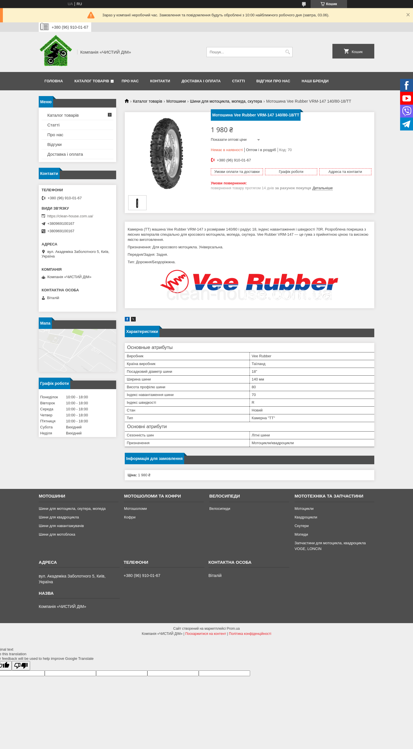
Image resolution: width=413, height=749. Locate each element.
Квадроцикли (306, 517)
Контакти (160, 81)
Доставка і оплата (201, 81)
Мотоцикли (304, 508)
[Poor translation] (21, 665)
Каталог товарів (91, 81)
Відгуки (54, 144)
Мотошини (176, 101)
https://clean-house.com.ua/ (70, 216)
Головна (53, 81)
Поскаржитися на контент (205, 634)
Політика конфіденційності (250, 634)
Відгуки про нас (273, 81)
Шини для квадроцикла (59, 517)
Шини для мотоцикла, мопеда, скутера (226, 101)
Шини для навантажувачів (61, 526)
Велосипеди (219, 508)
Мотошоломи (135, 508)
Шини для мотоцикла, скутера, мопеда (72, 508)
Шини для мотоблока (57, 534)
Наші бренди (315, 81)
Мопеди (301, 534)
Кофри (129, 517)
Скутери (302, 526)
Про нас (130, 81)
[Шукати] (288, 52)
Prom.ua (233, 629)
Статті (238, 81)
